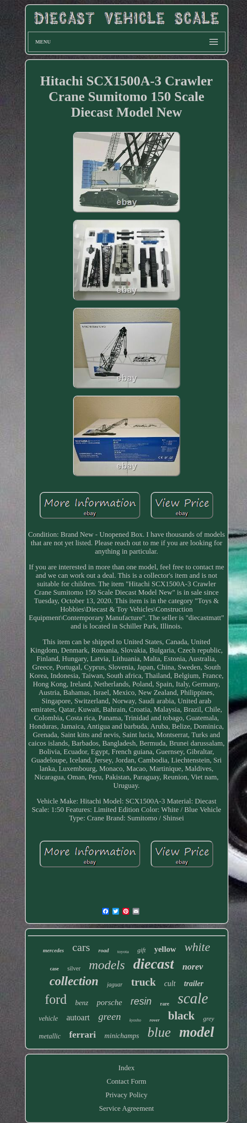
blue (159, 1032)
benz (81, 1003)
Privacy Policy (127, 1095)
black (181, 1015)
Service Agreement (126, 1108)
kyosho (135, 1020)
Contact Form (127, 1081)
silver (73, 968)
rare (164, 1004)
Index (126, 1068)
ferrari (82, 1034)
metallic (50, 1036)
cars (81, 947)
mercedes (53, 950)
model (196, 1032)
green (109, 1016)
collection (73, 981)
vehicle (48, 1018)
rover (154, 1019)
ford (56, 999)
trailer (194, 983)
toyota (123, 951)
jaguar (114, 984)
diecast (153, 964)
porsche (109, 1002)
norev (192, 967)
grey (208, 1018)
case (54, 969)
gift (141, 950)
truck (143, 982)
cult (170, 983)
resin (141, 1001)
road (103, 950)
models (107, 965)
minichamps (121, 1036)
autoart (78, 1017)
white (197, 947)
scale (193, 998)
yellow (165, 949)
